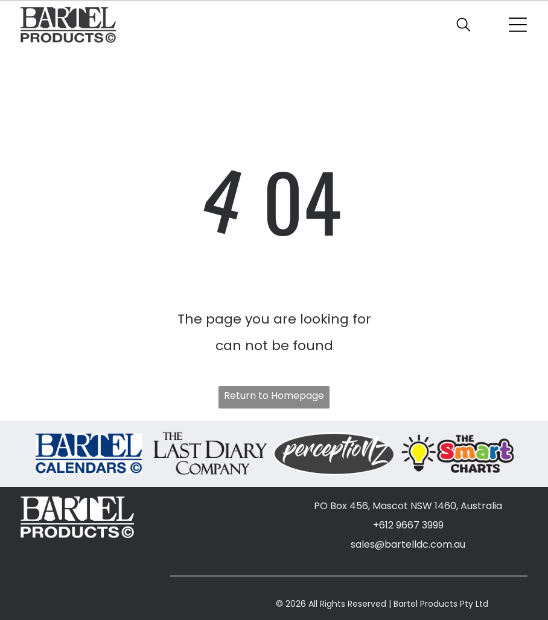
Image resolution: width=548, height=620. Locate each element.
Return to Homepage (274, 395)
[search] (463, 26)
